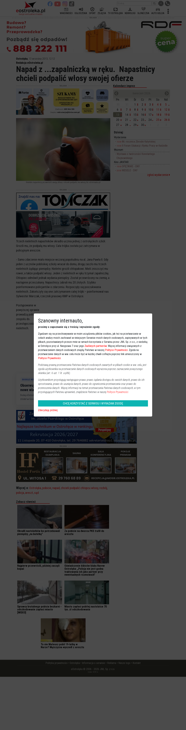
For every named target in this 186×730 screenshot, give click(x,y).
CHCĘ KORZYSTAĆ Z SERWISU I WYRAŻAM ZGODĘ (93, 403)
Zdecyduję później (48, 410)
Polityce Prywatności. (118, 392)
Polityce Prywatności (116, 350)
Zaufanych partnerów (96, 346)
